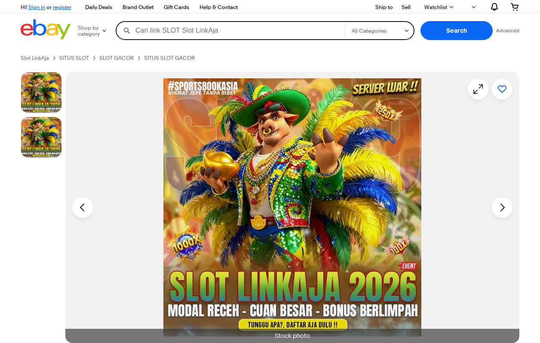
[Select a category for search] (379, 30)
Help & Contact (218, 6)
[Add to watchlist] (502, 89)
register (62, 6)
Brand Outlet (138, 6)
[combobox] (230, 30)
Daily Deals (98, 6)
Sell (406, 6)
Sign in (36, 6)
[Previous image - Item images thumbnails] (82, 207)
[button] (456, 30)
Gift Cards (176, 6)
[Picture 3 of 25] (41, 137)
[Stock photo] (41, 92)
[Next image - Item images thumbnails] (502, 207)
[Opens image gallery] (478, 89)
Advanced (507, 30)
